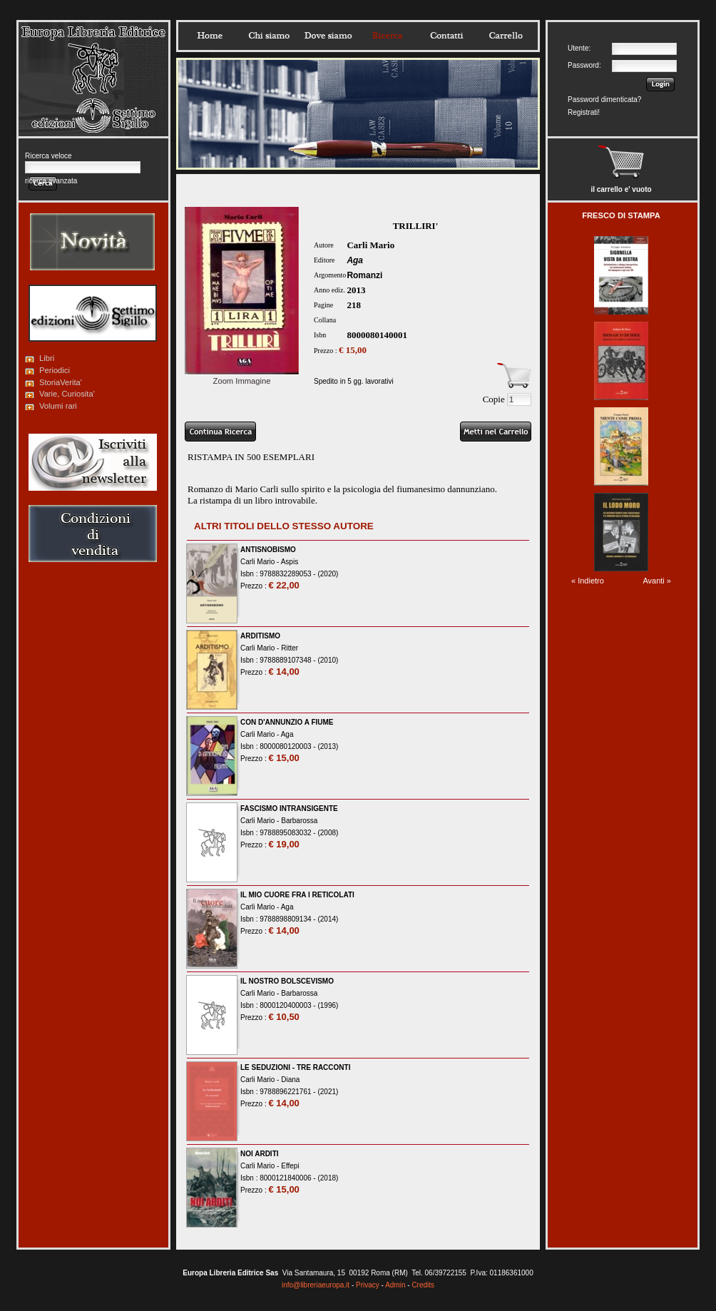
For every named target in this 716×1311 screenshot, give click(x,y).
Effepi (290, 1166)
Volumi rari (58, 406)
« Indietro (587, 580)
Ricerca (387, 35)
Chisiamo (269, 35)
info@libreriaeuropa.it (315, 1285)
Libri (46, 358)
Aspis (289, 562)
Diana (290, 1079)
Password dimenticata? (604, 99)
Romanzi (364, 275)
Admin (395, 1285)
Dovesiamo (328, 35)
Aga (355, 260)
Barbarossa (299, 821)
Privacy (367, 1285)
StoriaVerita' (60, 382)
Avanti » (657, 580)
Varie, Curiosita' (67, 393)
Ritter (289, 648)
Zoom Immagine (242, 376)
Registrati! (584, 112)
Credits (422, 1285)
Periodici (54, 370)
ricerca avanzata (51, 181)
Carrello (505, 35)
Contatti (446, 35)
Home (209, 35)
